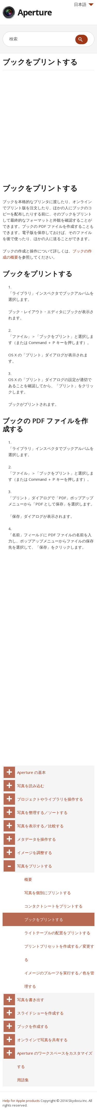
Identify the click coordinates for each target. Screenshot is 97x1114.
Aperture (35, 12)
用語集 (23, 1079)
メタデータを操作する (36, 839)
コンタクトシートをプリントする (53, 906)
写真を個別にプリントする (47, 892)
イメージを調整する (34, 852)
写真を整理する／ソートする (42, 812)
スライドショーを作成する (40, 1013)
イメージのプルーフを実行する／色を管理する (59, 979)
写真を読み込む (30, 785)
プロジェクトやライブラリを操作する (50, 799)
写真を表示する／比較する (40, 825)
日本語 (84, 4)
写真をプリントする (34, 865)
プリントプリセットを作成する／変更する (59, 953)
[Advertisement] (48, 126)
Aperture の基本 (31, 772)
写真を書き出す (30, 999)
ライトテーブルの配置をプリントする (57, 932)
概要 (28, 879)
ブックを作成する (32, 1026)
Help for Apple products (21, 1100)
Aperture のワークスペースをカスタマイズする (54, 1059)
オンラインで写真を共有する (42, 1039)
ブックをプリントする (43, 919)
